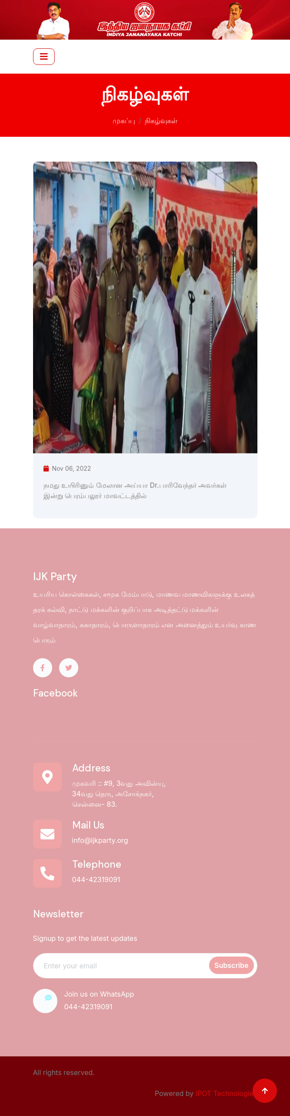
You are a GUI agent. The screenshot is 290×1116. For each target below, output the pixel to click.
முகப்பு (124, 119)
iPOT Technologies (226, 1093)
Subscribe (231, 965)
